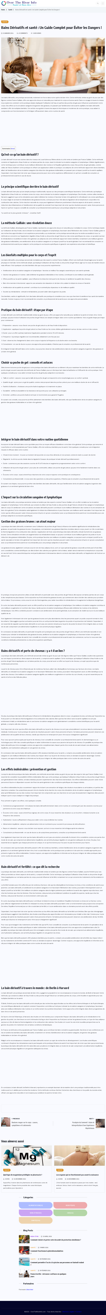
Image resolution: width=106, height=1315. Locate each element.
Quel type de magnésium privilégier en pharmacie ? (22, 1175)
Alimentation (36, 1205)
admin (7, 1179)
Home (3, 10)
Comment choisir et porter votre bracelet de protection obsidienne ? (56, 1240)
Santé (10, 10)
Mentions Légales (68, 1311)
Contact (79, 1311)
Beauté (70, 1205)
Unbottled (29, 1289)
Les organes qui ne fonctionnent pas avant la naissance (77, 1175)
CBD (70, 1212)
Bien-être (36, 1212)
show (12, 149)
